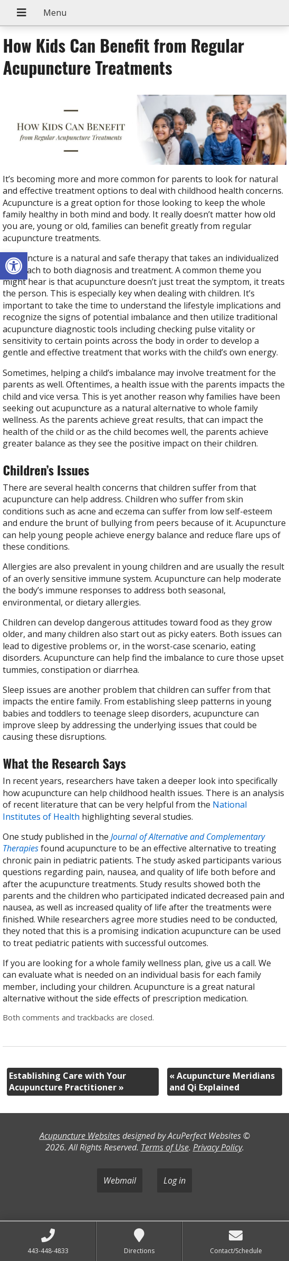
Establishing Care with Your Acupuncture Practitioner (67, 1081)
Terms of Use (165, 1147)
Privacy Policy (217, 1147)
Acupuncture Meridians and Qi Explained (222, 1081)
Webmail (119, 1180)
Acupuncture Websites (80, 1135)
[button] (13, 266)
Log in (174, 1180)
